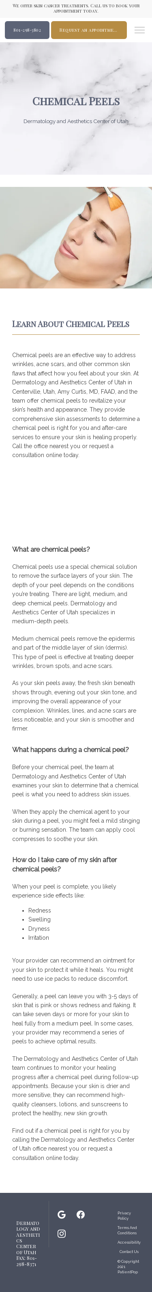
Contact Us (129, 1251)
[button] (140, 31)
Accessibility (129, 1242)
